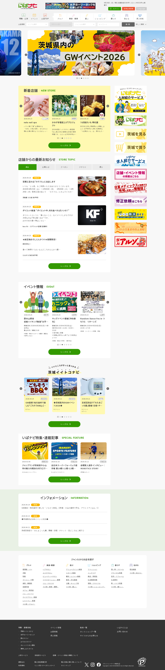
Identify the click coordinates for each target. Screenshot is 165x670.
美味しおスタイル (27, 649)
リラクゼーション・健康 (51, 580)
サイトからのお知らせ (89, 636)
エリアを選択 (32, 24)
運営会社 (21, 662)
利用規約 (21, 665)
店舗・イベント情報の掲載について (65, 655)
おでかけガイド (26, 642)
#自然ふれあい (56, 336)
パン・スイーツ (28, 594)
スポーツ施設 (71, 573)
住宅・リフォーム (117, 576)
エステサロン (47, 573)
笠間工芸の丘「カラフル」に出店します (39, 182)
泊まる (126, 19)
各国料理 (26, 587)
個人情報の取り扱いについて (71, 662)
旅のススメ (25, 638)
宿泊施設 (133, 569)
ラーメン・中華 (28, 580)
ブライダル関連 (116, 573)
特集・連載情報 (24, 628)
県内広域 (72, 399)
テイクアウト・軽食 (30, 597)
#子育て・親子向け (38, 336)
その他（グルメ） (29, 604)
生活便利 (114, 580)
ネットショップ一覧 (88, 632)
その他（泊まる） (136, 573)
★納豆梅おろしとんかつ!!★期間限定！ (39, 240)
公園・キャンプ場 (72, 583)
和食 (24, 576)
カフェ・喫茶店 (28, 590)
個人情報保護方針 (40, 662)
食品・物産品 (92, 576)
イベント (34, 19)
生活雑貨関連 (92, 580)
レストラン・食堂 (29, 601)
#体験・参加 (27, 336)
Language (141, 9)
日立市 (44, 399)
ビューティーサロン (50, 576)
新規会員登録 (128, 9)
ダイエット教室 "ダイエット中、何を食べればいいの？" (46, 211)
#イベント (85, 409)
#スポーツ (63, 333)
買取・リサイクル (94, 583)
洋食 (24, 573)
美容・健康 (73, 19)
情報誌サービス (40, 655)
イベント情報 (55, 628)
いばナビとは (122, 628)
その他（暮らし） (117, 587)
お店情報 (54, 632)
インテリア (92, 573)
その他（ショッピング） (96, 587)
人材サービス (23, 655)
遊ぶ (87, 19)
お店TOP (45, 19)
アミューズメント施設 (74, 569)
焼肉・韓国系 (27, 583)
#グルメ (55, 409)
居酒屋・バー (27, 569)
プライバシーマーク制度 (110, 664)
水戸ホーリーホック (28, 635)
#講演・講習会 (71, 333)
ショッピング (100, 19)
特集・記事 (23, 19)
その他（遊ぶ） (71, 587)
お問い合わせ (122, 631)
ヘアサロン (47, 569)
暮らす (113, 19)
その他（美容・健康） (51, 587)
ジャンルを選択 (80, 24)
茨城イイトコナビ (27, 631)
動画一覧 (83, 628)
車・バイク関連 (116, 583)
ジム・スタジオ (48, 583)
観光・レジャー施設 (73, 576)
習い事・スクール (117, 569)
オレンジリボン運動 (28, 645)
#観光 (27, 409)
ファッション (92, 569)
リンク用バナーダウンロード (44, 665)
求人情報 (140, 19)
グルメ (60, 19)
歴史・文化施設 (71, 580)
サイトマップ (66, 665)
